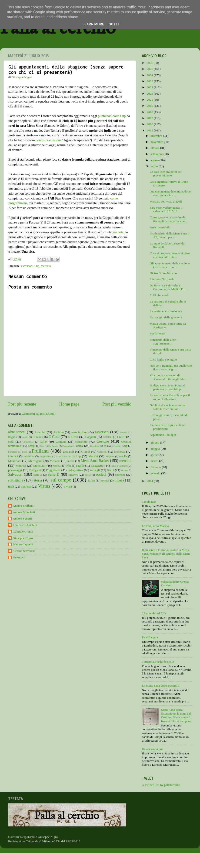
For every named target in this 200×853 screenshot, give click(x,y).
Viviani (68, 486)
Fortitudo (12, 451)
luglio (154, 166)
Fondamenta (157, 333)
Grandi (85, 451)
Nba (68, 465)
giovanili (68, 451)
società (101, 474)
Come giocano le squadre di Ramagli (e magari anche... (168, 219)
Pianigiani (35, 470)
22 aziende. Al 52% (154, 613)
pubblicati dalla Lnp (112, 116)
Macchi (93, 456)
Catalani (107, 437)
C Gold (54, 437)
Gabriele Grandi (23, 531)
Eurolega (94, 445)
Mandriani (14, 461)
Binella (37, 437)
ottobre (155, 148)
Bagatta (12, 437)
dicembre (156, 136)
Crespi (31, 445)
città (10, 441)
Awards (123, 432)
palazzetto (97, 465)
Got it (114, 24)
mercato (46, 266)
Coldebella (28, 441)
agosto (155, 160)
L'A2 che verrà (159, 295)
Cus (42, 445)
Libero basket (63, 456)
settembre (156, 154)
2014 (150, 481)
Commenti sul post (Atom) (38, 413)
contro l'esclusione (48, 140)
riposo (124, 470)
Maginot (110, 456)
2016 (150, 124)
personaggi (15, 470)
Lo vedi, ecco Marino (155, 526)
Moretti (57, 465)
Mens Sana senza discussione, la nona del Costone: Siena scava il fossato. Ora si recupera (176, 715)
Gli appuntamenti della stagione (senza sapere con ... (170, 265)
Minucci (21, 465)
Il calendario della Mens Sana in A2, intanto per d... (170, 235)
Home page (69, 404)
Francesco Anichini (25, 525)
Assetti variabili (160, 227)
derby (79, 445)
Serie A (37, 474)
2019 (150, 105)
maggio (155, 449)
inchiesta (119, 451)
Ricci (110, 470)
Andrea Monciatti (24, 512)
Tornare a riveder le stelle (158, 661)
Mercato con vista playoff (166, 201)
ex (105, 445)
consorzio (81, 441)
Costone (103, 441)
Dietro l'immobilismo (163, 273)
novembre (157, 142)
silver (88, 474)
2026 (150, 63)
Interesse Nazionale (162, 279)
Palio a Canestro (119, 465)
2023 (150, 81)
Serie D (54, 474)
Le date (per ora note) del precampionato (166, 173)
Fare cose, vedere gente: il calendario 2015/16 (166, 209)
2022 (150, 87)
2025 (150, 69)
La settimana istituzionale (166, 311)
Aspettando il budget (163, 435)
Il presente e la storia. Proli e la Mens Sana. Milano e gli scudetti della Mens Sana (166, 553)
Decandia (67, 445)
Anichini (40, 432)
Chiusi (121, 437)
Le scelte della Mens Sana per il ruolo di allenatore (170, 397)
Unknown (19, 557)
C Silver (73, 437)
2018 (150, 112)
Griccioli (102, 451)
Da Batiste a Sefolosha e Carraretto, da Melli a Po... (168, 287)
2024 (150, 75)
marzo (154, 461)
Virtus (44, 486)
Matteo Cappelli (23, 544)
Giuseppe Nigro (23, 538)
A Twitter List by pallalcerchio (161, 785)
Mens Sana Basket (95, 461)
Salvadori (15, 474)
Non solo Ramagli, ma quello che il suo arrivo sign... (171, 367)
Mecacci (55, 461)
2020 (150, 99)
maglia (123, 456)
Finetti (116, 445)
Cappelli (90, 437)
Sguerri (73, 474)
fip (125, 445)
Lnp (36, 266)
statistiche (15, 480)
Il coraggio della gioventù (166, 317)
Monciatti (39, 465)
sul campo (61, 480)
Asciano (58, 432)
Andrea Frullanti (23, 505)
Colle (43, 441)
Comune (61, 441)
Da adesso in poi (152, 749)
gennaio (155, 473)
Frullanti (40, 451)
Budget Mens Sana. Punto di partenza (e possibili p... (168, 387)
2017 (150, 118)
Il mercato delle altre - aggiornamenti (164, 341)
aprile (154, 455)
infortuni (13, 456)
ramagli (95, 470)
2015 (150, 130)
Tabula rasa (149, 501)
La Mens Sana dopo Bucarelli (160, 685)
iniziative (29, 456)
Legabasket (45, 456)
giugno (155, 442)
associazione (79, 432)
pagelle (80, 465)
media (70, 461)
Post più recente (22, 404)
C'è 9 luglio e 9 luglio (163, 359)
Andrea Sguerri (22, 518)
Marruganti (35, 461)
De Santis (53, 445)
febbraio (156, 467)
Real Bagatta (150, 637)
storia (38, 480)
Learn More (93, 24)
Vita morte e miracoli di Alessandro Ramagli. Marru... (170, 377)
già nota (118, 232)
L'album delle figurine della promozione (167, 426)
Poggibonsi (53, 470)
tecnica (105, 480)
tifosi (118, 480)
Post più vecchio (116, 404)
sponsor (120, 474)
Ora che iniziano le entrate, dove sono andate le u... (170, 193)
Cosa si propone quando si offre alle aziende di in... (170, 255)
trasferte (26, 486)
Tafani (91, 480)
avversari (27, 266)
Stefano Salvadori (24, 551)
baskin (25, 437)
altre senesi (16, 432)
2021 (150, 93)
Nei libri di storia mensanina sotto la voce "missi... (168, 407)
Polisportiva (75, 470)
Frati (24, 451)
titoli (11, 486)
